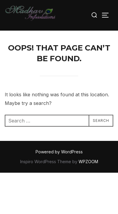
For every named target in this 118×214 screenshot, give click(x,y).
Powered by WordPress (59, 151)
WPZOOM (88, 161)
